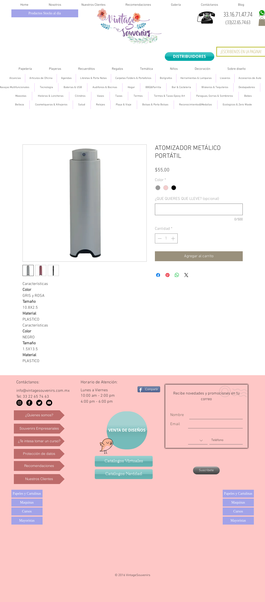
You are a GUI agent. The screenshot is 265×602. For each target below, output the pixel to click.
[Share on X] (186, 275)
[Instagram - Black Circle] (19, 403)
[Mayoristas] (27, 521)
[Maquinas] (27, 503)
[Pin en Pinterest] (167, 275)
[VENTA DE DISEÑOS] (127, 430)
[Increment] (173, 238)
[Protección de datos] (39, 454)
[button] (25, 69)
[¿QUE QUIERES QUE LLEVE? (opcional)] (198, 209)
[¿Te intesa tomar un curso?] (39, 441)
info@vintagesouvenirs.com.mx (43, 390)
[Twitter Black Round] (39, 403)
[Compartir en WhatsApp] (177, 275)
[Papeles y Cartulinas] (27, 494)
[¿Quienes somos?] (39, 415)
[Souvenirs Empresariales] (39, 429)
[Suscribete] (206, 470)
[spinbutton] (166, 238)
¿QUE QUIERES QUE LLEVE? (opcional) (187, 198)
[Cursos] (27, 511)
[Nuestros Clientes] (39, 479)
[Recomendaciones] (39, 466)
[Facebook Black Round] (29, 403)
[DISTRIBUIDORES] (189, 56)
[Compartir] (149, 389)
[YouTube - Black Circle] (49, 403)
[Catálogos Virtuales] (124, 461)
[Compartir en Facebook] (158, 275)
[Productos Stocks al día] (44, 13)
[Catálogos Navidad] (124, 474)
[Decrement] (159, 238)
